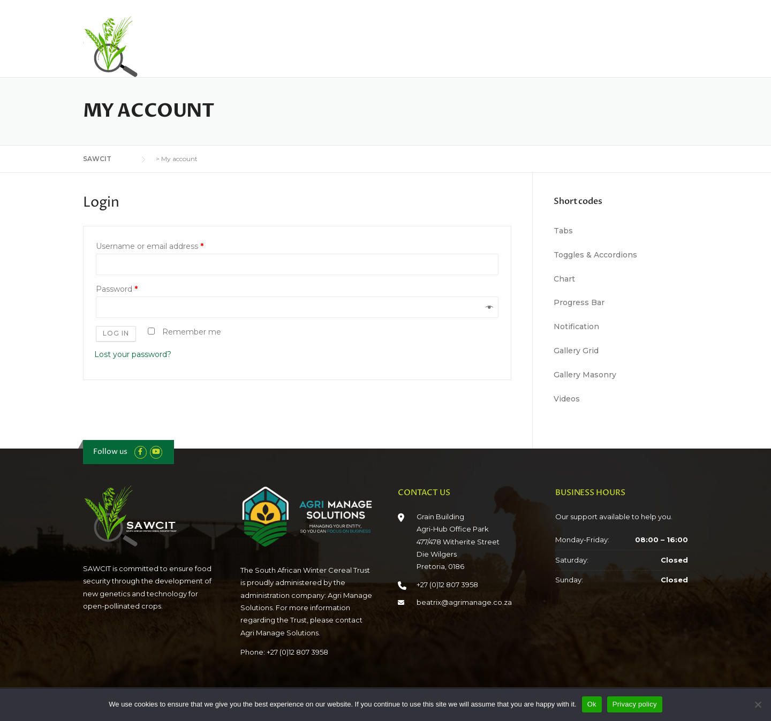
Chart (564, 279)
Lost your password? (132, 354)
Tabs (563, 231)
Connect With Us (658, 44)
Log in (116, 333)
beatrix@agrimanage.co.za (464, 602)
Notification (576, 326)
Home (270, 44)
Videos (567, 399)
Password (117, 289)
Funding (380, 44)
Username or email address (149, 246)
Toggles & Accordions (595, 255)
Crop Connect (583, 44)
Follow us (110, 451)
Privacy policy (635, 704)
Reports (524, 44)
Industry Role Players (452, 44)
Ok (591, 704)
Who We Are (323, 44)
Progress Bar (579, 302)
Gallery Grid (576, 350)
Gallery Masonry (585, 375)
